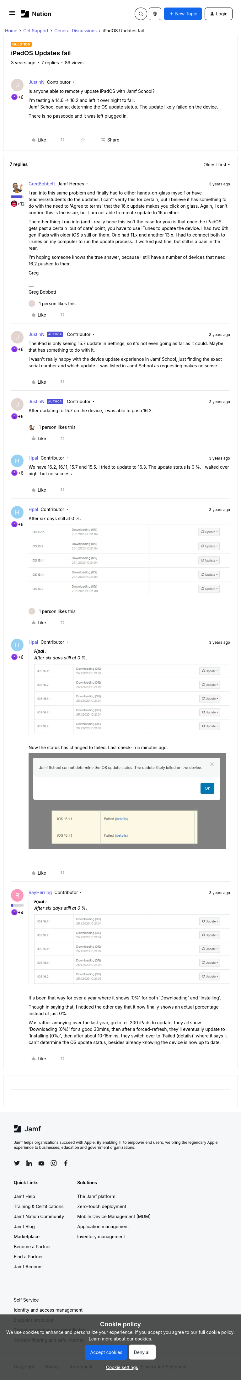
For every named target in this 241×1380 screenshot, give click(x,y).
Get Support (35, 30)
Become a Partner (32, 1246)
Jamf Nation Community (39, 1216)
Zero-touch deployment (101, 1206)
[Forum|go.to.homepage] (36, 14)
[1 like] (52, 303)
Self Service (26, 1300)
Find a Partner (28, 1256)
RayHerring (40, 892)
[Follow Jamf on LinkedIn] (29, 1163)
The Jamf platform (96, 1196)
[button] (12, 15)
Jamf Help (24, 1196)
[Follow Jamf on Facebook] (66, 1163)
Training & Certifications (39, 1206)
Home (11, 30)
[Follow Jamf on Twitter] (17, 1163)
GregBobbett (42, 183)
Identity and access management (48, 1310)
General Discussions (75, 30)
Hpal (33, 458)
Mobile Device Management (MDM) (114, 1216)
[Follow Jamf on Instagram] (54, 1163)
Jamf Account (28, 1266)
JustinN (36, 82)
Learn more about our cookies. (121, 1338)
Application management (103, 1226)
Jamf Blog (24, 1226)
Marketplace (27, 1236)
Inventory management (101, 1236)
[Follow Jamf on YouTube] (41, 1163)
